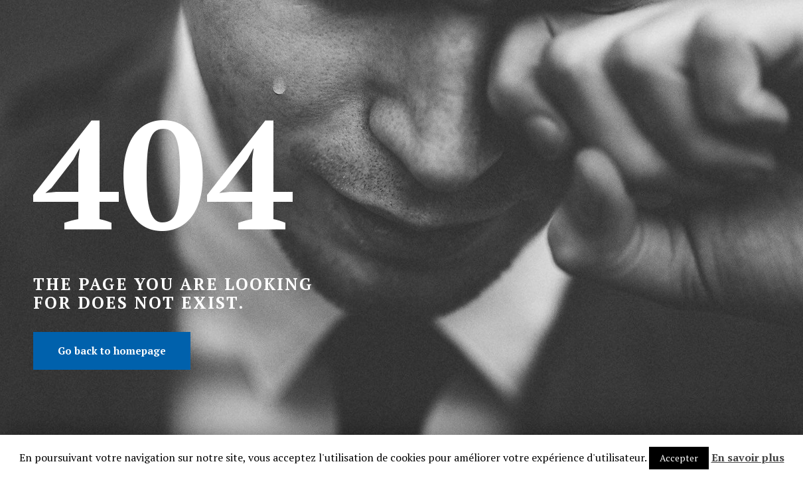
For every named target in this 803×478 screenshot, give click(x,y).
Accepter (679, 457)
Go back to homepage (112, 350)
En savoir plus (747, 457)
